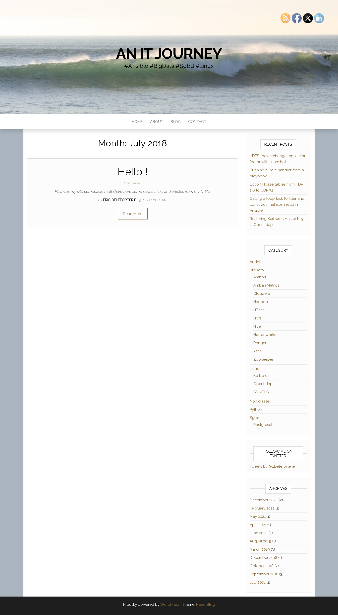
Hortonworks (264, 334)
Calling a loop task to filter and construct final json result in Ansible (277, 204)
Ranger (259, 343)
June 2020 (259, 533)
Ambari (259, 277)
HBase (259, 310)
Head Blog (205, 604)
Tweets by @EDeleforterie (272, 466)
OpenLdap (263, 384)
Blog (175, 121)
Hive (257, 326)
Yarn (257, 351)
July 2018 (258, 582)
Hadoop (260, 302)
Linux (254, 368)
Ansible (256, 262)
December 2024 (264, 500)
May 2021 (258, 516)
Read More (132, 213)
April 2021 (258, 524)
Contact (197, 121)
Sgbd (254, 417)
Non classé (131, 183)
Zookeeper (263, 359)
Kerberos (261, 375)
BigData (257, 270)
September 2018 (264, 574)
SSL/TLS (261, 392)
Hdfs (257, 318)
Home (137, 121)
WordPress (169, 604)
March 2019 (260, 549)
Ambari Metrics (266, 285)
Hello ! (132, 172)
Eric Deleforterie (120, 200)
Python (256, 409)
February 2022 (262, 508)
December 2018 (263, 557)
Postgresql (262, 424)
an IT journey (169, 53)
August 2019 (260, 541)
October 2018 (262, 566)
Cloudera (261, 293)
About (156, 121)
